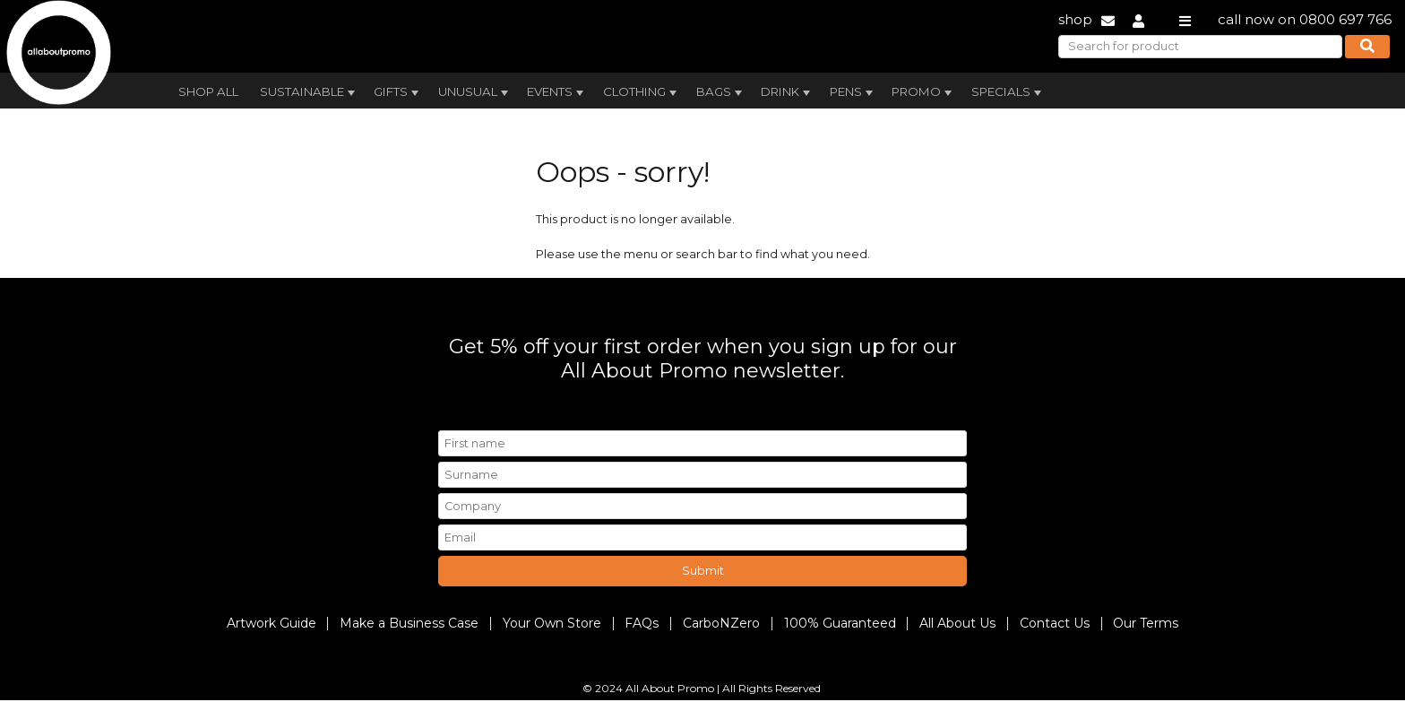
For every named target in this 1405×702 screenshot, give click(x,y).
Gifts (398, 92)
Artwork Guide (271, 623)
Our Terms (1145, 623)
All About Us (957, 623)
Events (557, 92)
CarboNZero (721, 623)
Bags (721, 92)
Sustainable (309, 92)
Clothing (641, 92)
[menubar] (660, 90)
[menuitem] (208, 89)
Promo (923, 92)
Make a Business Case (409, 623)
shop (1075, 19)
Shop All (208, 91)
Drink (787, 92)
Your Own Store (552, 623)
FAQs (642, 623)
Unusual (475, 92)
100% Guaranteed (840, 623)
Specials (1008, 92)
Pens (853, 92)
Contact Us (1055, 623)
